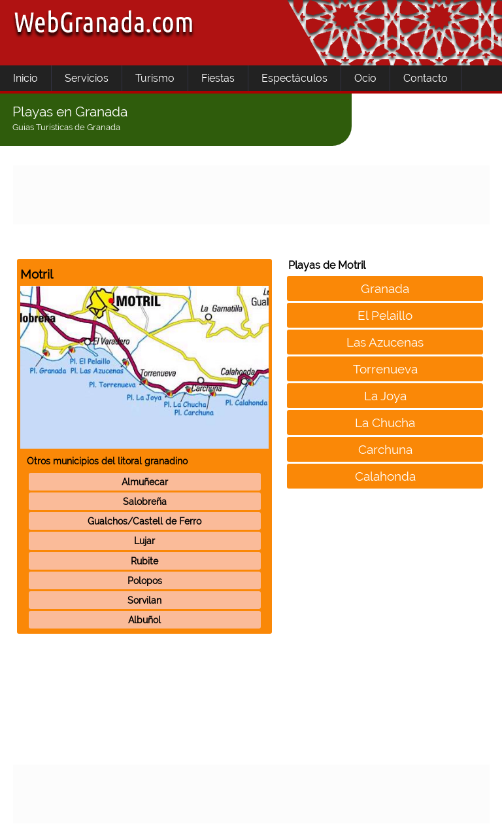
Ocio (365, 78)
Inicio (25, 78)
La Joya (385, 395)
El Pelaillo (385, 315)
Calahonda (385, 476)
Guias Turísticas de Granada (66, 127)
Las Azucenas (385, 342)
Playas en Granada (69, 111)
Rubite (144, 560)
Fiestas (218, 78)
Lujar (144, 540)
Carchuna (385, 449)
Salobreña (145, 501)
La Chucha (385, 422)
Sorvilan (144, 600)
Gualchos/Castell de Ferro (144, 520)
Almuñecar (145, 481)
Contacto (425, 78)
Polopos (144, 580)
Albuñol (144, 619)
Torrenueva (385, 369)
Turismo (155, 78)
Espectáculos (294, 78)
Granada (385, 288)
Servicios (87, 78)
